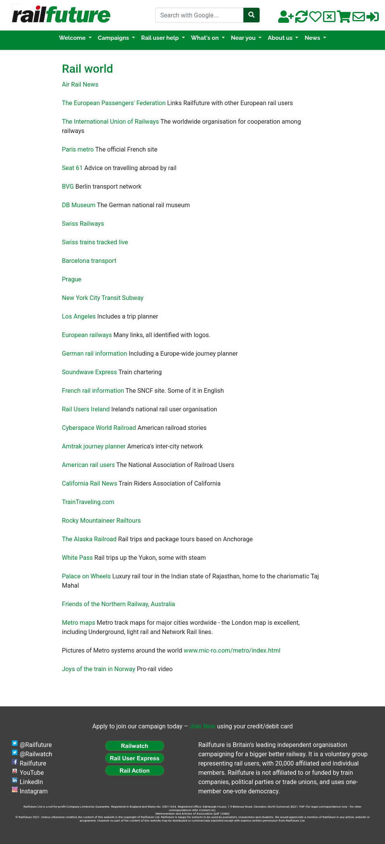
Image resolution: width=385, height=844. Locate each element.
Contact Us (206, 810)
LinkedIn (31, 782)
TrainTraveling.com (88, 502)
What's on (205, 37)
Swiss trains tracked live (95, 242)
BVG (68, 186)
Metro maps (78, 622)
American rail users (88, 465)
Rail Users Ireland (86, 409)
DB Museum (79, 205)
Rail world (87, 68)
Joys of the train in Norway (98, 669)
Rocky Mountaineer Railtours (101, 520)
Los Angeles (79, 316)
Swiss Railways (83, 223)
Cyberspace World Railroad (99, 427)
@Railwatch (36, 754)
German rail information (94, 353)
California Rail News (89, 483)
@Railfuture (36, 745)
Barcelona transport (89, 260)
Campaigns (114, 37)
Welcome (73, 37)
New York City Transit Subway (103, 298)
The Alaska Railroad (89, 539)
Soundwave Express (89, 372)
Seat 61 (72, 168)
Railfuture (33, 763)
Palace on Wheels (86, 576)
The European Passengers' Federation (114, 103)
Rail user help (160, 37)
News (313, 37)
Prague (71, 279)
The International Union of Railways (110, 121)
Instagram (34, 791)
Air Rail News (80, 84)
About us (281, 37)
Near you (244, 37)
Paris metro (78, 149)
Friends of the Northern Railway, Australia (118, 604)
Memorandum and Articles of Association (184, 813)
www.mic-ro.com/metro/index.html (232, 650)
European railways (87, 335)
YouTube (32, 772)
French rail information (93, 390)
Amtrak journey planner (94, 446)
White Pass (77, 557)
